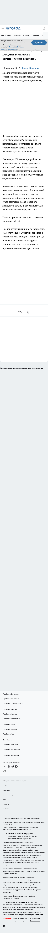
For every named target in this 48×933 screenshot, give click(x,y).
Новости (6, 804)
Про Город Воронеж (10, 709)
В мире (26, 35)
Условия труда (8, 795)
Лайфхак (17, 35)
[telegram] (28, 312)
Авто (4, 799)
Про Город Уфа (8, 734)
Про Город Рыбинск (10, 729)
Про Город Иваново (10, 714)
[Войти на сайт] (44, 28)
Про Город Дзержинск (11, 694)
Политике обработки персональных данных (12, 48)
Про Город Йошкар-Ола (11, 719)
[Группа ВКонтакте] (5, 766)
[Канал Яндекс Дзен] (16, 766)
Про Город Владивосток (11, 749)
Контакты (6, 790)
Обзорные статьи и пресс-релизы (15, 781)
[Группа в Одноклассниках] (9, 766)
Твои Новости (8, 740)
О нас (5, 785)
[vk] (20, 312)
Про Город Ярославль (11, 744)
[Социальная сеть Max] (5, 771)
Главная (5, 809)
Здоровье (35, 35)
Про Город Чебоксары (11, 699)
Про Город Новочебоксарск (13, 703)
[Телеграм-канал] (12, 766)
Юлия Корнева (30, 67)
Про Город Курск (9, 724)
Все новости (6, 35)
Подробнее (7, 892)
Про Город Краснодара (11, 755)
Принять (39, 42)
